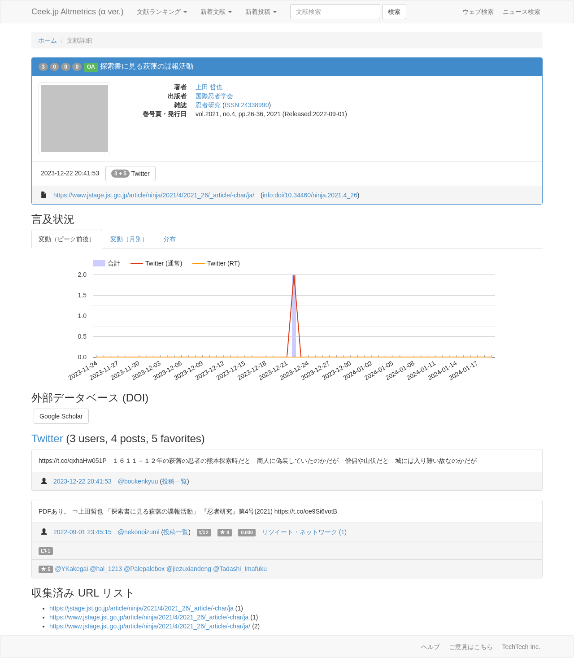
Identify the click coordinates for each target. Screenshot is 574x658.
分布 (169, 239)
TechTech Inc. (521, 646)
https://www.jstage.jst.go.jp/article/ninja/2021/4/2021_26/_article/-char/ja (148, 617)
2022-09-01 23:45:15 (82, 532)
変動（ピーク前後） (67, 239)
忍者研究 (208, 105)
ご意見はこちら (471, 646)
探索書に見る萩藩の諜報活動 (146, 66)
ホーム (47, 40)
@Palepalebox (144, 568)
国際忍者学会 (214, 96)
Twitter (130, 174)
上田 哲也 (209, 87)
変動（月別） (129, 239)
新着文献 (216, 11)
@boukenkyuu (138, 481)
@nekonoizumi (139, 532)
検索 (394, 11)
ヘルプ (430, 646)
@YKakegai (71, 568)
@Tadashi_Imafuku (240, 568)
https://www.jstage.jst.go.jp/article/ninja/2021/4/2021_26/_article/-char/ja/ (153, 195)
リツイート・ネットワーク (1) (304, 532)
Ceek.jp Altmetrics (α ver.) (77, 11)
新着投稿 (261, 11)
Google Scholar (61, 416)
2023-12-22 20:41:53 (82, 481)
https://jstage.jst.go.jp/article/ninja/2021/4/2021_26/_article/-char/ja (141, 608)
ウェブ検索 (478, 11)
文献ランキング (162, 11)
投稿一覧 (174, 481)
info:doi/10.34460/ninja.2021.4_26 (310, 195)
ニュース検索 (521, 11)
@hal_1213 (106, 568)
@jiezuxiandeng (188, 568)
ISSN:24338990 (247, 105)
